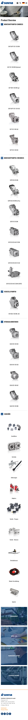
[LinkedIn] (2, 714)
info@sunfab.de (5, 705)
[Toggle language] (23, 3)
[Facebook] (10, 714)
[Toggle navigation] (26, 3)
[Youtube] (7, 714)
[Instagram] (5, 714)
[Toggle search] (20, 3)
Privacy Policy (4, 709)
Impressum (3, 708)
